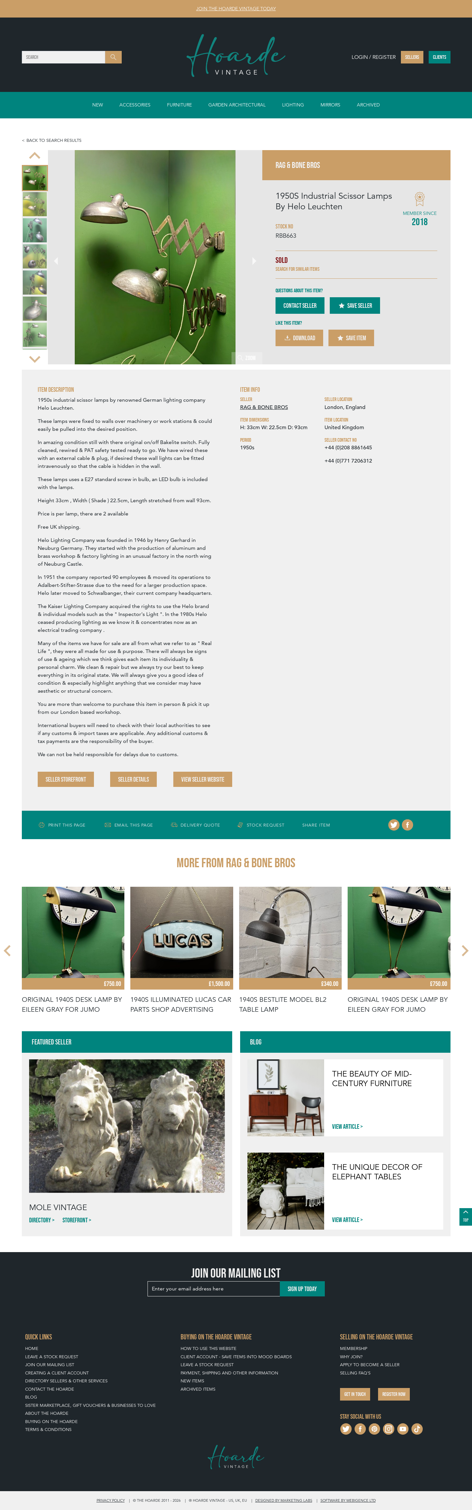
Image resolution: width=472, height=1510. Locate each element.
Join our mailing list (49, 1364)
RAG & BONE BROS (264, 407)
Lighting (293, 105)
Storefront (75, 1220)
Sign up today (302, 1288)
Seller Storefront (66, 779)
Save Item (351, 338)
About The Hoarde (46, 1413)
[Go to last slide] (35, 156)
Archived (368, 105)
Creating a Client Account (57, 1373)
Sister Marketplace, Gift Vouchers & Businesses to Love (90, 1405)
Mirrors (330, 105)
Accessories (134, 105)
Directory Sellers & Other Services (66, 1381)
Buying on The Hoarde (51, 1421)
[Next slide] (35, 358)
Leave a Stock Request (51, 1357)
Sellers (412, 57)
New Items (192, 1381)
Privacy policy (111, 1500)
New (97, 105)
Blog (31, 1397)
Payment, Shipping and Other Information (229, 1373)
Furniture (179, 105)
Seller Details (133, 779)
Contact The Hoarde (49, 1389)
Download (299, 338)
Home (31, 1348)
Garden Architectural (237, 105)
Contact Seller (300, 305)
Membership (353, 1348)
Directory (40, 1220)
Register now (394, 1394)
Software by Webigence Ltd (348, 1500)
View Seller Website (202, 779)
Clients (439, 57)
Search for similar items (298, 269)
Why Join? (351, 1357)
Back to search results (53, 140)
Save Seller (355, 305)
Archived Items (198, 1389)
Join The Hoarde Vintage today (236, 9)
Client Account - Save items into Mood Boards (236, 1357)
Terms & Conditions (48, 1429)
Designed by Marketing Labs (283, 1500)
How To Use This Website (208, 1348)
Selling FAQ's (355, 1373)
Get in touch (355, 1394)
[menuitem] (35, 178)
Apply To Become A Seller (370, 1364)
